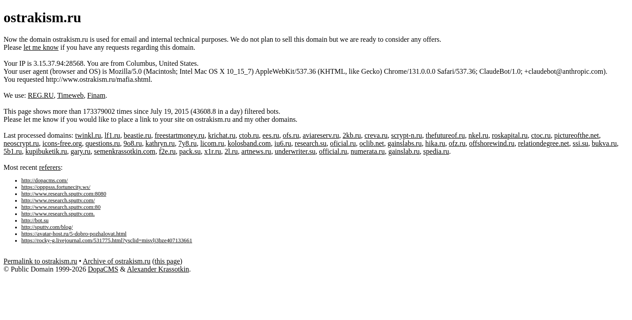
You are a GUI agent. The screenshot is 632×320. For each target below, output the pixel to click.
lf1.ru (112, 135)
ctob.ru (249, 135)
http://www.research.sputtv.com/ (58, 200)
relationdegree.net (543, 143)
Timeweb (70, 95)
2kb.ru (352, 135)
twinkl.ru (88, 135)
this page (167, 261)
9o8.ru (132, 143)
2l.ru (231, 151)
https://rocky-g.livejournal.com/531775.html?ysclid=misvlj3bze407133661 (106, 240)
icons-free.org (62, 143)
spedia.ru (436, 151)
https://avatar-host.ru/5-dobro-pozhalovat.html (73, 234)
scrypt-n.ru (406, 135)
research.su (311, 143)
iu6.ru (282, 143)
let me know (41, 47)
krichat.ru (222, 135)
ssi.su (580, 143)
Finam (96, 95)
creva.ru (375, 135)
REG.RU (41, 95)
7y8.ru (187, 143)
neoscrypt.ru (21, 143)
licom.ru (212, 143)
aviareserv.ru (321, 135)
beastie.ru (137, 135)
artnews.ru (256, 151)
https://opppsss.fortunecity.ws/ (56, 187)
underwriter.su (295, 151)
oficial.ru (343, 143)
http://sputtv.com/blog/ (47, 227)
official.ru (333, 151)
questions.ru (103, 143)
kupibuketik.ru (46, 151)
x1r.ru (212, 151)
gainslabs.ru (404, 143)
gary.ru (81, 151)
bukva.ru (604, 143)
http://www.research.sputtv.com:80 (61, 207)
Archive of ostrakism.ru (116, 261)
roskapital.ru (509, 135)
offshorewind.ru (491, 143)
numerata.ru (368, 151)
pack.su (190, 151)
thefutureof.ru (445, 135)
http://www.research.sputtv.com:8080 (63, 194)
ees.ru (270, 135)
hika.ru (435, 143)
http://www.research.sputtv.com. (58, 214)
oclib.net (371, 143)
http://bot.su (35, 220)
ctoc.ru (541, 135)
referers (50, 167)
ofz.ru (457, 143)
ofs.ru (291, 135)
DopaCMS (103, 269)
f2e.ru (167, 151)
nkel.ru (478, 135)
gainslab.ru (404, 151)
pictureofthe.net (576, 135)
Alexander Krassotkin (158, 269)
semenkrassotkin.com (124, 151)
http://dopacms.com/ (44, 180)
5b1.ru (13, 151)
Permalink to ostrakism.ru (40, 261)
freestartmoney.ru (179, 135)
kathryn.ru (160, 143)
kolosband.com (249, 143)
